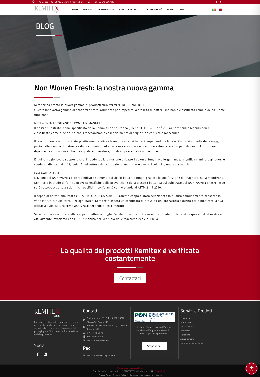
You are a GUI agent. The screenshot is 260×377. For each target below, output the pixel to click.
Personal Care (187, 326)
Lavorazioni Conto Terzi (191, 342)
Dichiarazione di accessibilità (130, 368)
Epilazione (185, 334)
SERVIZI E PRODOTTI (130, 9)
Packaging (185, 330)
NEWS (170, 9)
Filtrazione (185, 318)
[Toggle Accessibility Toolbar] (251, 368)
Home (75, 9)
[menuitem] (214, 9)
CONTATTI (183, 9)
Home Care (185, 322)
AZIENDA (88, 9)
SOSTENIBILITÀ (154, 9)
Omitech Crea (161, 371)
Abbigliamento (187, 338)
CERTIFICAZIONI (106, 9)
